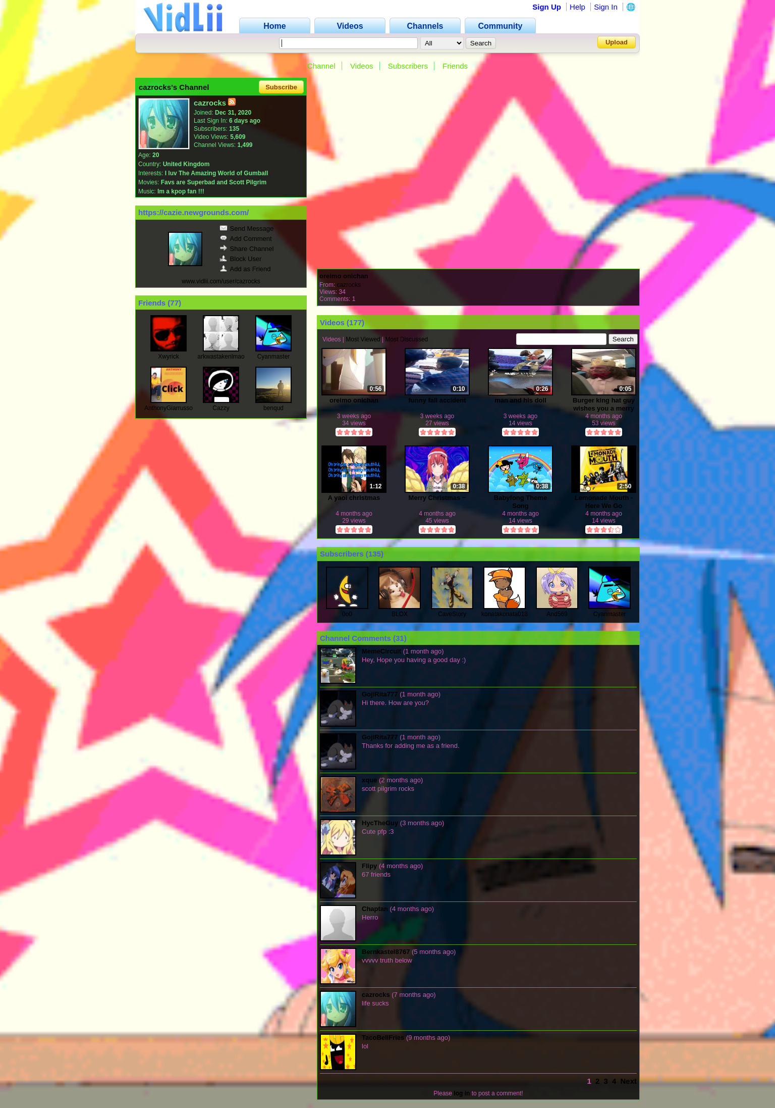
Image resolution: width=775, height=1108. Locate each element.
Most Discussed (406, 339)
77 (174, 302)
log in (462, 1093)
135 (374, 553)
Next (628, 1081)
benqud (273, 408)
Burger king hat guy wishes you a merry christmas (604, 404)
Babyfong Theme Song (520, 502)
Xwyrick (168, 356)
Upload (616, 42)
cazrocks (349, 284)
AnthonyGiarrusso (168, 408)
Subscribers (408, 66)
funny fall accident (437, 400)
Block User (240, 259)
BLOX (400, 614)
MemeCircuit (381, 651)
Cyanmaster (273, 356)
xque (369, 780)
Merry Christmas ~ (437, 497)
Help (577, 7)
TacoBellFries (383, 1037)
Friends (455, 66)
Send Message (246, 228)
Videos (361, 66)
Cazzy (220, 408)
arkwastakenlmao (220, 356)
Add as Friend (245, 269)
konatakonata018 (504, 614)
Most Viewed (363, 339)
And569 (556, 614)
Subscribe (281, 87)
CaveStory (452, 614)
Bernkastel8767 (386, 951)
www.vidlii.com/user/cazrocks (221, 281)
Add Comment (245, 238)
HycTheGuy (380, 823)
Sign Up (546, 7)
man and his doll (520, 400)
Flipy (369, 866)
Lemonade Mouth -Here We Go (604, 502)
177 (355, 322)
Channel (321, 66)
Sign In (606, 7)
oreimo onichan (343, 276)
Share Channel (246, 249)
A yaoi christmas (354, 497)
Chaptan (375, 909)
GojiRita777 (380, 694)
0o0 (347, 614)
